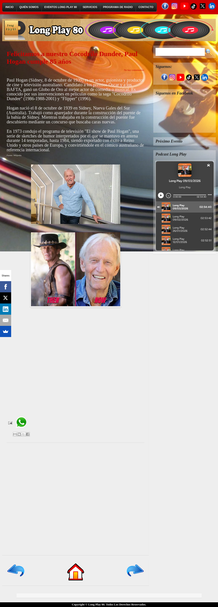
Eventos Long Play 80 (60, 7)
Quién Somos (29, 7)
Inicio (9, 7)
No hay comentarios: (134, 70)
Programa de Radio (118, 7)
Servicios (90, 7)
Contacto (146, 7)
